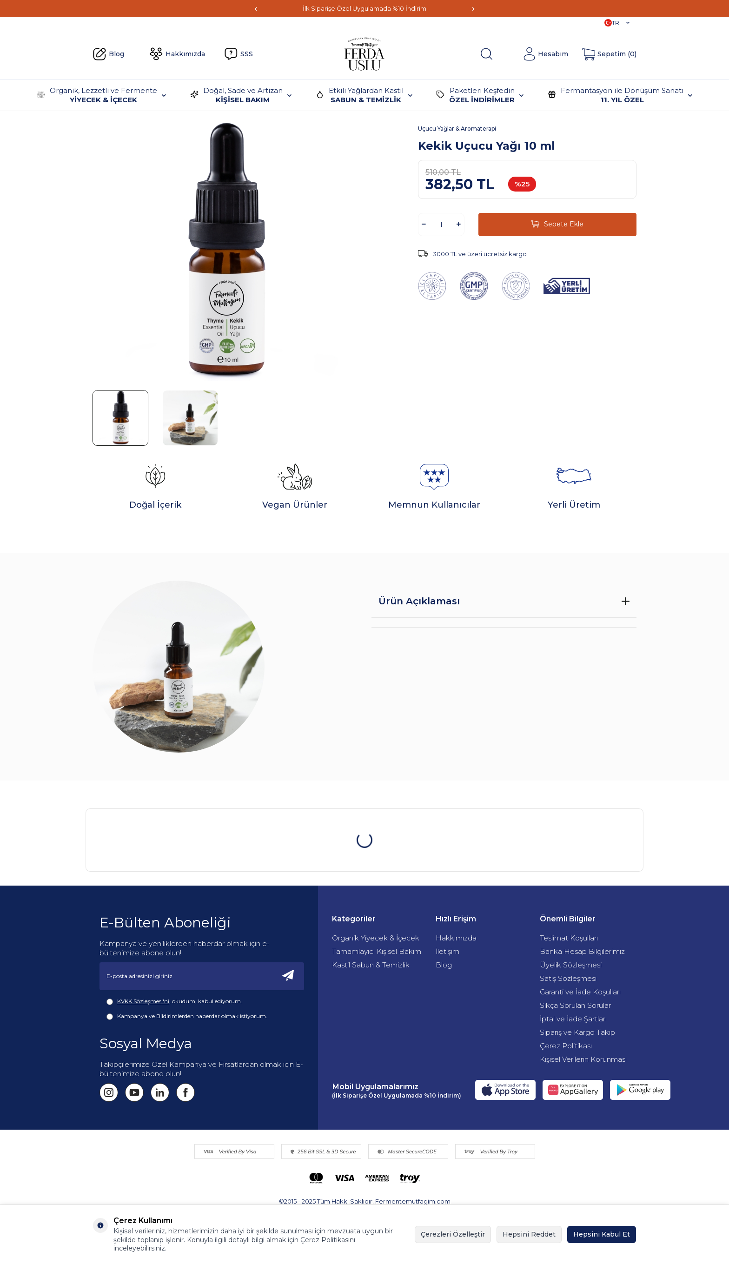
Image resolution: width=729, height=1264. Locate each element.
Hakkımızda (177, 54)
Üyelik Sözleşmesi (571, 964)
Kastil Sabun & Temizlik (371, 964)
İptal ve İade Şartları (573, 1018)
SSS (238, 54)
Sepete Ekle (557, 224)
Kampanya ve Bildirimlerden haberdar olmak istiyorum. (186, 1016)
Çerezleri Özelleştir (453, 1234)
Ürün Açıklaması (419, 601)
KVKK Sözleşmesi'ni (143, 1001)
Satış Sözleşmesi (568, 978)
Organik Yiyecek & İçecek (375, 937)
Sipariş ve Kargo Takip (577, 1032)
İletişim (447, 951)
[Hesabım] (545, 54)
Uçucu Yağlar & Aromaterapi (457, 128)
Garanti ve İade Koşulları (580, 991)
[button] (255, 9)
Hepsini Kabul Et (601, 1234)
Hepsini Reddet (529, 1234)
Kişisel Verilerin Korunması (583, 1059)
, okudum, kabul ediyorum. (174, 1001)
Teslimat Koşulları (569, 937)
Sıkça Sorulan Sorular (575, 1005)
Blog (108, 54)
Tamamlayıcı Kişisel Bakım (376, 951)
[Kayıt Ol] (288, 976)
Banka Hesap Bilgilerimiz (582, 951)
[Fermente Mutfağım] (364, 54)
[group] (225, 250)
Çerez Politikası (566, 1045)
